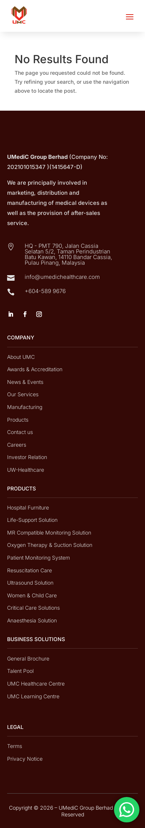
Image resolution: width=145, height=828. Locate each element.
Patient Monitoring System (38, 557)
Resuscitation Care (29, 570)
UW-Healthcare (25, 470)
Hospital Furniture (28, 507)
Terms (14, 746)
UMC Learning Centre (33, 696)
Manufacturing (24, 407)
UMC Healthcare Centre (36, 683)
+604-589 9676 (45, 291)
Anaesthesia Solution (32, 620)
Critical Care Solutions (33, 607)
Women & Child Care (32, 595)
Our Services (22, 394)
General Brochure (28, 658)
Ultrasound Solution (30, 582)
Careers (16, 444)
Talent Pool (20, 671)
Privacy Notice (25, 758)
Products (17, 419)
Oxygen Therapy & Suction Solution (49, 545)
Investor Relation (27, 457)
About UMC (21, 357)
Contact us (20, 432)
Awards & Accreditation (34, 369)
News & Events (25, 382)
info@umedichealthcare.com (62, 276)
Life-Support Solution (32, 520)
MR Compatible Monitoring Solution (49, 532)
